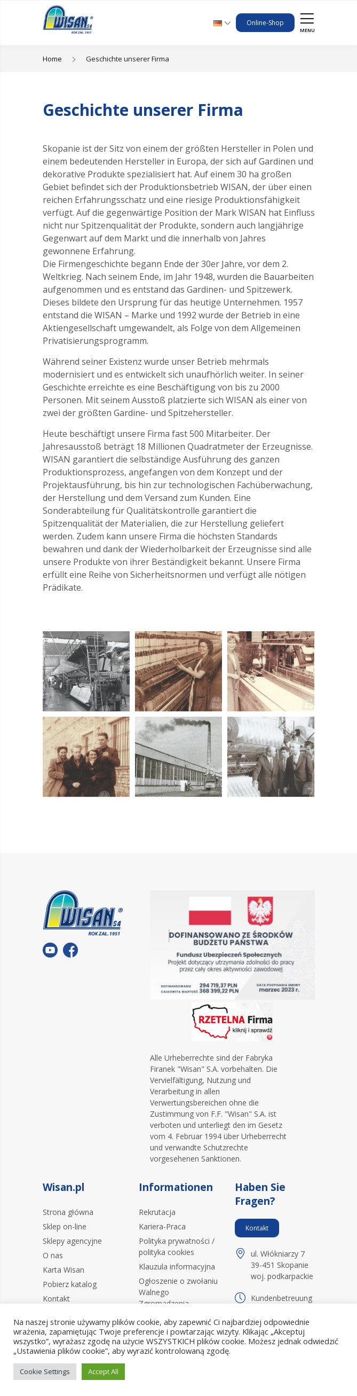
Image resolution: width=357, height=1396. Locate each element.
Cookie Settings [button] (45, 1371)
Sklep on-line (64, 1226)
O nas (53, 1255)
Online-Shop (265, 22)
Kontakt (56, 1298)
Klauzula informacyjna (177, 1266)
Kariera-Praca (162, 1226)
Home (52, 59)
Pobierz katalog (70, 1284)
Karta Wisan (63, 1270)
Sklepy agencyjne (72, 1241)
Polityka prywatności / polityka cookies (177, 1246)
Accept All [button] (103, 1371)
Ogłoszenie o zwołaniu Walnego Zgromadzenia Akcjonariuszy (178, 1298)
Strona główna (68, 1212)
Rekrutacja (157, 1212)
